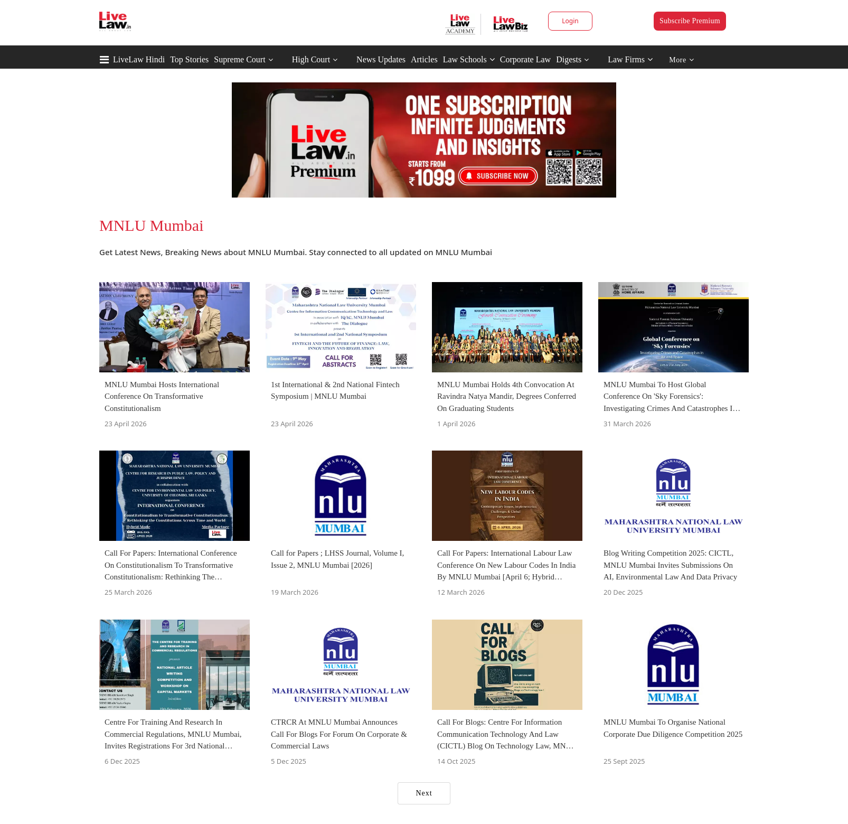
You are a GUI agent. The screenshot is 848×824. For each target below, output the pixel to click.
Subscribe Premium (689, 21)
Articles (424, 59)
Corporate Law (525, 59)
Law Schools (469, 59)
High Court (311, 59)
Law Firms (630, 59)
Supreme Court (239, 59)
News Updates (381, 59)
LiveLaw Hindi (139, 59)
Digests (568, 59)
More (681, 60)
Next (424, 793)
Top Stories (189, 59)
